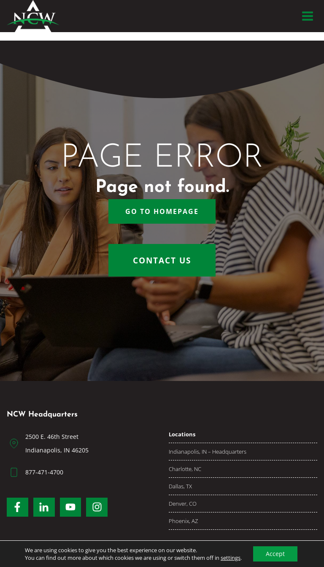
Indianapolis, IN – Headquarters (207, 451)
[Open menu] (307, 16)
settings (230, 558)
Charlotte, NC (185, 469)
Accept (275, 554)
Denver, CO (183, 503)
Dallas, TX (180, 486)
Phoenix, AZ (183, 521)
